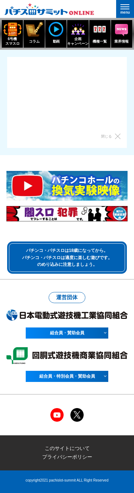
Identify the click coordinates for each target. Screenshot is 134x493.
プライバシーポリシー (67, 457)
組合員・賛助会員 (67, 332)
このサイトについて (67, 448)
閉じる (106, 136)
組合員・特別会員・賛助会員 (67, 376)
